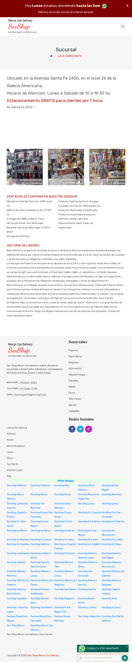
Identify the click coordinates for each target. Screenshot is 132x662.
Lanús (10, 452)
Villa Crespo (75, 398)
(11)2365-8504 (28, 382)
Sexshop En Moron (64, 530)
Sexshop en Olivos (17, 530)
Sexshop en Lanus (64, 539)
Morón (10, 439)
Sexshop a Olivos (87, 607)
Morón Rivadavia (16, 446)
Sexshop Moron (39, 494)
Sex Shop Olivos (15, 625)
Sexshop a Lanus (111, 607)
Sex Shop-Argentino (89, 616)
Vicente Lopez (15, 470)
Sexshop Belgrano (64, 598)
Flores (72, 392)
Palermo (73, 350)
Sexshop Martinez (112, 494)
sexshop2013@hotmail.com (30, 394)
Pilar (9, 476)
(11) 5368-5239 (28, 388)
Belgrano (73, 362)
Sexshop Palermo (16, 485)
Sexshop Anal (109, 598)
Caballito (73, 380)
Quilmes (11, 433)
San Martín (13, 464)
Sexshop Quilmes (40, 544)
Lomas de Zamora (17, 427)
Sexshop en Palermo (113, 521)
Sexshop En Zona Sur (89, 512)
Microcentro (75, 368)
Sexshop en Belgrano (18, 553)
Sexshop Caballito (17, 598)
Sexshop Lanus (86, 503)
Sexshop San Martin (65, 589)
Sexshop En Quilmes (89, 521)
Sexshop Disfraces (64, 553)
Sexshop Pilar (61, 485)
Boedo (72, 386)
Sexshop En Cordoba (18, 544)
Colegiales (74, 411)
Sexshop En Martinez (18, 539)
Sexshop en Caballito (89, 544)
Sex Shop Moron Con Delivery (43, 655)
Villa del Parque (77, 374)
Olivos (10, 458)
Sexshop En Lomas (41, 539)
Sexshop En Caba (111, 544)
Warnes (73, 405)
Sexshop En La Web (112, 539)
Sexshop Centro (87, 589)
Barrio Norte (75, 356)
